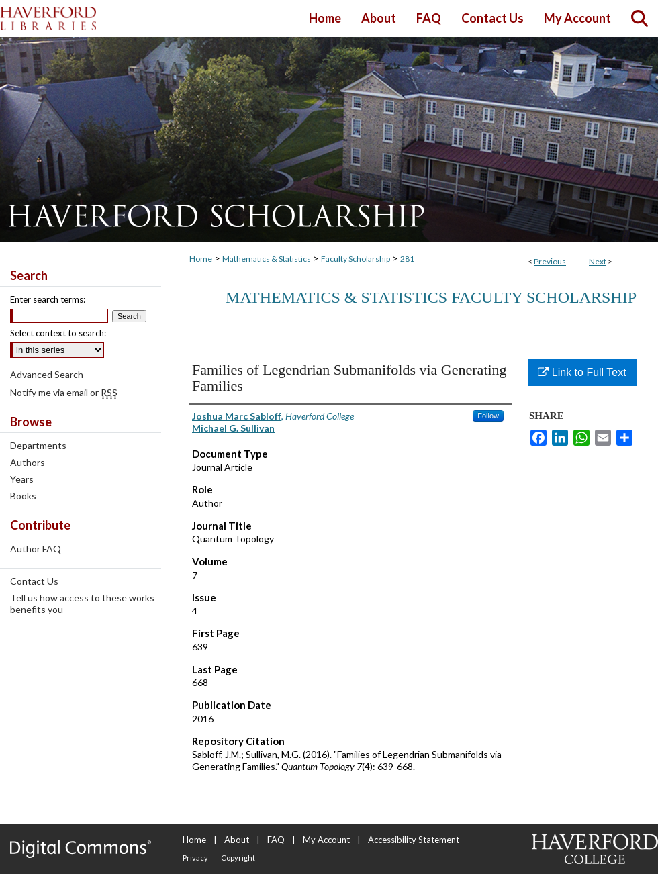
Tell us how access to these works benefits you (82, 603)
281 (407, 259)
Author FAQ (35, 548)
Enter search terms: (47, 299)
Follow (488, 415)
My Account (326, 839)
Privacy (195, 857)
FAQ (276, 839)
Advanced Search (46, 374)
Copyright (238, 857)
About (236, 839)
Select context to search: (58, 333)
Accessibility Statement (413, 839)
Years (22, 479)
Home (200, 259)
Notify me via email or (63, 392)
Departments (38, 445)
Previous (550, 261)
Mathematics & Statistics (266, 259)
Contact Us (34, 581)
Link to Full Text (582, 372)
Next (597, 261)
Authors (27, 462)
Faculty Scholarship (355, 259)
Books (23, 495)
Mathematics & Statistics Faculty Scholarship (431, 297)
